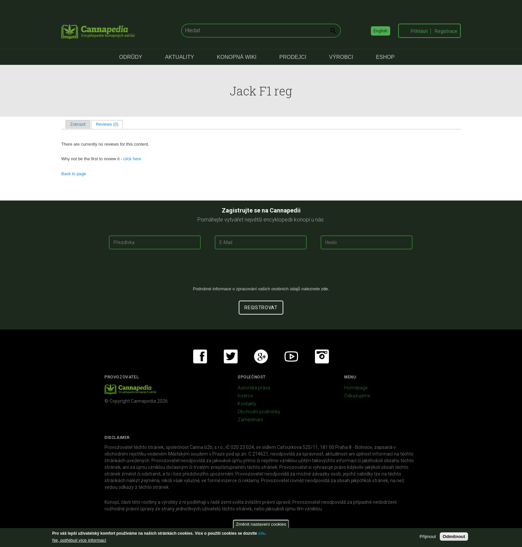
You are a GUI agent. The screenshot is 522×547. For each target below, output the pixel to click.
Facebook (200, 356)
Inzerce (245, 395)
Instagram (322, 356)
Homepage (356, 387)
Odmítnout (454, 536)
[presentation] (261, 270)
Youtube (291, 356)
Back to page (73, 173)
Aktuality (179, 57)
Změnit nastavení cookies (261, 524)
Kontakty (247, 403)
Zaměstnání (250, 419)
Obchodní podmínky (259, 411)
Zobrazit (78, 124)
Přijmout (427, 536)
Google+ (261, 356)
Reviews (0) (109, 124)
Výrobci (341, 57)
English (381, 30)
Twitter (230, 356)
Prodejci (292, 57)
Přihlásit (419, 31)
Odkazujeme (357, 395)
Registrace (446, 31)
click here (132, 158)
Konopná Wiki (236, 57)
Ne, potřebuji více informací (79, 540)
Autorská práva (254, 387)
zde (261, 533)
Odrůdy (130, 57)
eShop (385, 57)
